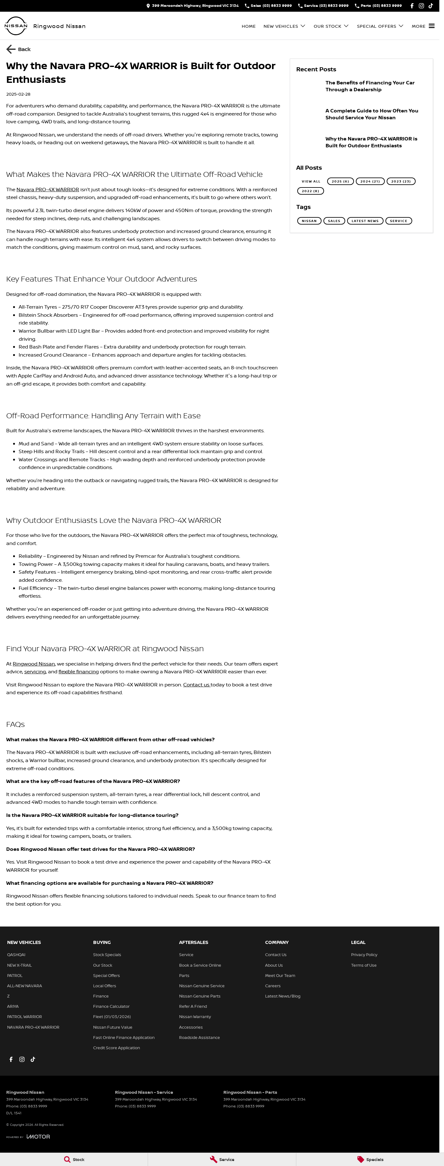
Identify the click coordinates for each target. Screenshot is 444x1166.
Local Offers (104, 985)
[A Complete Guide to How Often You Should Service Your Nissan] (361, 118)
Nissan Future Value (112, 1027)
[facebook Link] (412, 6)
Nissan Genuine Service (202, 985)
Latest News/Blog (282, 996)
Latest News (365, 221)
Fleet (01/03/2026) (112, 1016)
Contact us (197, 684)
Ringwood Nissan (34, 663)
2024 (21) (370, 181)
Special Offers (106, 975)
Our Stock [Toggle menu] (331, 26)
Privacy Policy (364, 954)
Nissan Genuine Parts (200, 996)
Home (249, 26)
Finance (101, 996)
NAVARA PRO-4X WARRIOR (33, 1027)
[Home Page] (16, 26)
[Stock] (74, 1159)
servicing (35, 671)
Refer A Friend (193, 1006)
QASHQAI (16, 954)
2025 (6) (340, 181)
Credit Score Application (116, 1047)
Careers (273, 985)
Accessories (191, 1027)
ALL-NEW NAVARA (24, 985)
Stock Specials (107, 954)
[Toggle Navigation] (423, 26)
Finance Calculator (111, 1006)
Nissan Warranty (195, 1016)
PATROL (14, 975)
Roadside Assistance (199, 1037)
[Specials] (370, 1159)
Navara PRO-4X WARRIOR (48, 189)
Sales (334, 221)
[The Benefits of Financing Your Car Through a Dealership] (361, 90)
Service (399, 221)
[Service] (222, 1159)
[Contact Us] (192, 6)
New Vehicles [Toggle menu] (285, 26)
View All (311, 181)
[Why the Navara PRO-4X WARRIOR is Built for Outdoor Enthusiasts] (361, 146)
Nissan (309, 221)
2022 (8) (310, 191)
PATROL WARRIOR (24, 1016)
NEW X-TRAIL (19, 965)
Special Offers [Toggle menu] (380, 26)
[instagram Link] (421, 6)
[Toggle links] (28, 1136)
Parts (184, 975)
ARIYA (13, 1006)
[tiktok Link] (431, 6)
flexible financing (79, 671)
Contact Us (276, 954)
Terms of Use (364, 965)
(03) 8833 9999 (33, 1106)
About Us (274, 965)
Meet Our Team (280, 975)
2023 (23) (401, 181)
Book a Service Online (200, 965)
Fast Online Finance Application (124, 1037)
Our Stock (102, 965)
